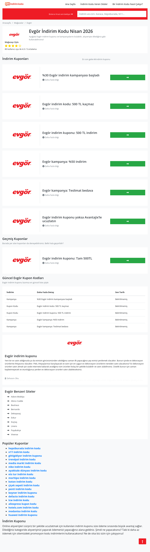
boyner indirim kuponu (22, 492)
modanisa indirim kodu (22, 511)
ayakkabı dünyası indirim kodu (27, 470)
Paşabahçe (14, 430)
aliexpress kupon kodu (22, 504)
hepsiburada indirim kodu (24, 448)
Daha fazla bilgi (50, 79)
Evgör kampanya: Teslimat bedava (67, 190)
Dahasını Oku (12, 378)
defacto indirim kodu (21, 496)
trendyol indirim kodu (21, 459)
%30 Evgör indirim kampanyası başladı (71, 75)
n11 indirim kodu (18, 452)
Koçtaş (12, 422)
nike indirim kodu (19, 467)
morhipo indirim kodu (21, 478)
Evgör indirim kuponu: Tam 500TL (67, 258)
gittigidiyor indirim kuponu (25, 455)
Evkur (11, 417)
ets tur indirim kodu (20, 474)
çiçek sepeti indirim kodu (24, 485)
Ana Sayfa (70, 4)
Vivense (12, 434)
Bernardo (13, 409)
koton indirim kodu (20, 481)
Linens (12, 426)
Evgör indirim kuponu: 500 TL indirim (69, 133)
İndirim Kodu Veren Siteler (94, 4)
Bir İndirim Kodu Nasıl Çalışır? (127, 4)
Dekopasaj (14, 413)
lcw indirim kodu (18, 500)
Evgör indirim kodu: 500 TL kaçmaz (68, 104)
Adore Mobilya (15, 396)
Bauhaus (13, 405)
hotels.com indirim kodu (23, 507)
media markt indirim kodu (24, 463)
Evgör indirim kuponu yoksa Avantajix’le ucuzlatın (72, 219)
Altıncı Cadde (15, 401)
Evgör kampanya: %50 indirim (64, 162)
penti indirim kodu (19, 489)
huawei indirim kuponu (22, 515)
